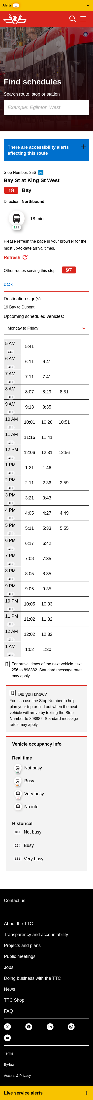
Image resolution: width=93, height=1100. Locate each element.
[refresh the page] (16, 257)
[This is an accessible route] (40, 172)
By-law (9, 1064)
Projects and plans (22, 945)
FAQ (8, 1011)
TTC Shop (14, 1000)
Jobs (8, 967)
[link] (46, 150)
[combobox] (46, 107)
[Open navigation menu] (83, 18)
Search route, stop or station (32, 94)
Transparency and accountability (36, 934)
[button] (46, 5)
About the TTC (18, 923)
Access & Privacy (17, 1076)
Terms (8, 1053)
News (9, 989)
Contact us (14, 900)
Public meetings (19, 956)
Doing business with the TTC (32, 978)
